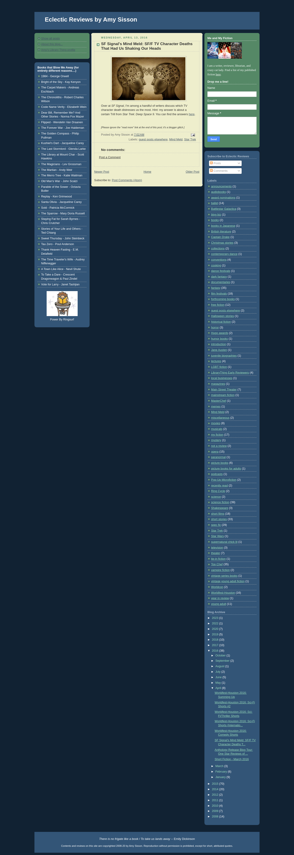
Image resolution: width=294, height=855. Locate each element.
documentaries (220, 282)
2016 (215, 650)
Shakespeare (219, 508)
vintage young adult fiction (228, 581)
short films (217, 513)
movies (215, 423)
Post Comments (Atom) (127, 180)
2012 (215, 794)
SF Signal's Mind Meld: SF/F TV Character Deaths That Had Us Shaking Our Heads (146, 46)
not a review (219, 446)
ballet (214, 203)
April (218, 688)
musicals (216, 429)
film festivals (219, 293)
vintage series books (224, 575)
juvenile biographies (224, 355)
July (218, 671)
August (220, 666)
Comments (218, 170)
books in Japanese (223, 225)
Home (147, 171)
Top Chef (217, 564)
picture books (219, 462)
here (192, 114)
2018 (215, 639)
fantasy (215, 288)
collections (218, 248)
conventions (218, 259)
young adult (218, 604)
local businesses (221, 378)
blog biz (216, 214)
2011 (215, 800)
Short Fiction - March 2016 (232, 759)
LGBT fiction (219, 367)
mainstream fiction (223, 395)
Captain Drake (220, 237)
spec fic (216, 525)
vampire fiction (220, 570)
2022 (215, 623)
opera (214, 451)
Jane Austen (219, 350)
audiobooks (218, 192)
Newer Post (101, 171)
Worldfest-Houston (223, 592)
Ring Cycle (218, 491)
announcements (221, 186)
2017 (215, 645)
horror (215, 327)
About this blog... (52, 44)
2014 (215, 789)
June (219, 677)
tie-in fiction (218, 558)
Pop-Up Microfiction (223, 479)
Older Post (192, 171)
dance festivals (220, 271)
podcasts (217, 474)
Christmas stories (222, 242)
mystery (216, 440)
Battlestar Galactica (223, 208)
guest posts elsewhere (153, 139)
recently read (219, 485)
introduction (218, 344)
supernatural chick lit (224, 542)
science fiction (220, 502)
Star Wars (217, 536)
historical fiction (221, 321)
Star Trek (190, 139)
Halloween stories (222, 316)
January (220, 777)
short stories (219, 519)
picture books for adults (226, 468)
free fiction (217, 304)
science (216, 496)
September (222, 660)
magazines (218, 383)
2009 (215, 811)
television (217, 547)
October (220, 655)
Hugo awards (219, 333)
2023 (215, 618)
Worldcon (217, 587)
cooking (216, 265)
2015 (215, 783)
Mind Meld (176, 139)
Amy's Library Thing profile (58, 50)
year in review (220, 598)
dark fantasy (219, 276)
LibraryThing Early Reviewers (230, 372)
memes (215, 406)
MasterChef (218, 400)
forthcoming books (223, 299)
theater (215, 553)
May (218, 682)
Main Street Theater (224, 389)
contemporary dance (224, 254)
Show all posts (50, 38)
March (219, 766)
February (221, 771)
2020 (215, 629)
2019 (215, 634)
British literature (221, 231)
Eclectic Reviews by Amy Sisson (91, 19)
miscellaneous (220, 417)
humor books (219, 338)
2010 (215, 805)
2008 (215, 816)
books (215, 220)
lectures (216, 361)
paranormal (218, 457)
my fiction (217, 434)
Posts (215, 163)
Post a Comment (110, 157)
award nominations (223, 197)
